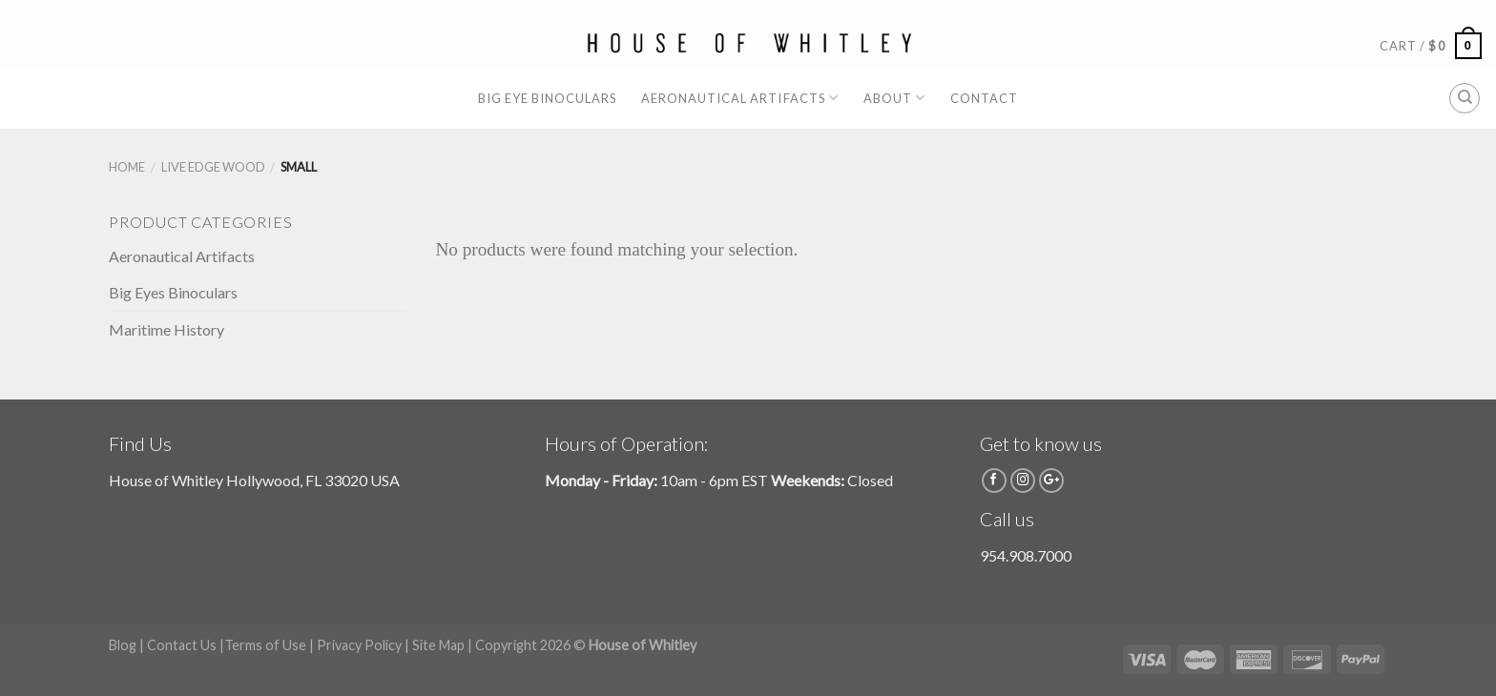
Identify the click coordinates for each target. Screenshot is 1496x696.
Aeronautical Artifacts (740, 98)
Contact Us (182, 645)
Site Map (438, 645)
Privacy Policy (359, 645)
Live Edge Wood (213, 166)
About (894, 98)
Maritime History (166, 329)
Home (127, 166)
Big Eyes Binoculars (173, 292)
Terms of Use (265, 645)
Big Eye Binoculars (547, 98)
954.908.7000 (1025, 555)
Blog (122, 645)
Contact (984, 98)
